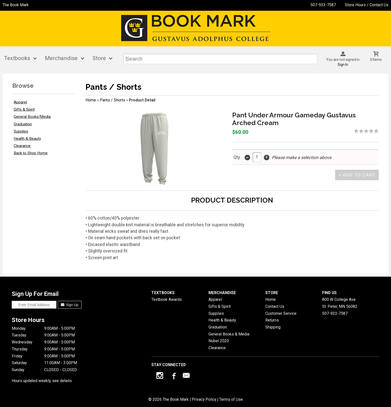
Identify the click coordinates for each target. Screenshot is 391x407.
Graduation (23, 124)
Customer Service (280, 313)
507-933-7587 (323, 4)
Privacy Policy (204, 399)
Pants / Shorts (112, 100)
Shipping (273, 327)
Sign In (343, 65)
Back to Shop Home (31, 153)
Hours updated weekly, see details (42, 380)
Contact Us (274, 306)
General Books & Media (228, 334)
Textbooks (17, 58)
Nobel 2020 (218, 340)
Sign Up (70, 305)
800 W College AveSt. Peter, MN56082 (339, 303)
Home (91, 100)
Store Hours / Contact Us (367, 4)
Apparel (20, 102)
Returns (272, 320)
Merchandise (61, 58)
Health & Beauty (27, 138)
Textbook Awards (166, 299)
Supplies (21, 131)
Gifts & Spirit (24, 109)
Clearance (22, 146)
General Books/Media (32, 116)
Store (99, 58)
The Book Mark (15, 4)
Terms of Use (231, 399)
